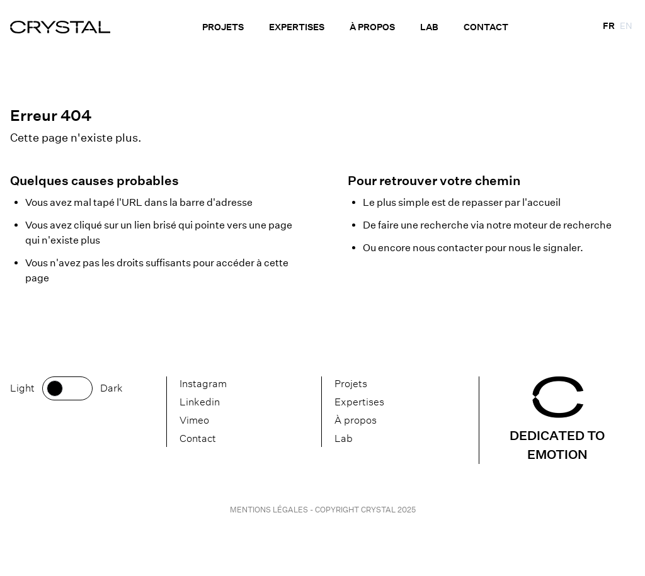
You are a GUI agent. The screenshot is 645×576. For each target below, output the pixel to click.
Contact (486, 27)
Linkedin (200, 402)
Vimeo (194, 420)
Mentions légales (270, 509)
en (626, 25)
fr (609, 25)
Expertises (296, 27)
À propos (372, 27)
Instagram (203, 384)
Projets (223, 27)
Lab (429, 27)
